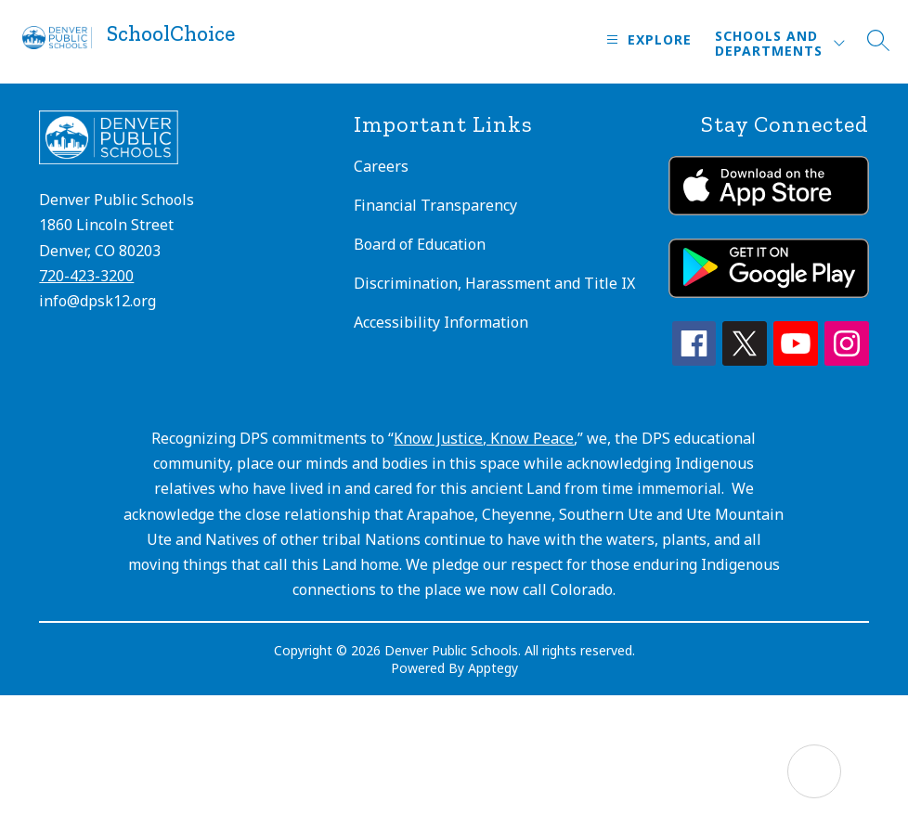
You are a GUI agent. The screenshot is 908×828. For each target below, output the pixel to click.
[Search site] (878, 40)
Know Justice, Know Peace (484, 438)
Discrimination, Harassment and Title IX (494, 283)
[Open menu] (647, 39)
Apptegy (493, 668)
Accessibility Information (441, 322)
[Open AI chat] (814, 771)
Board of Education (420, 244)
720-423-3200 (86, 275)
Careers (381, 166)
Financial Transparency (435, 205)
